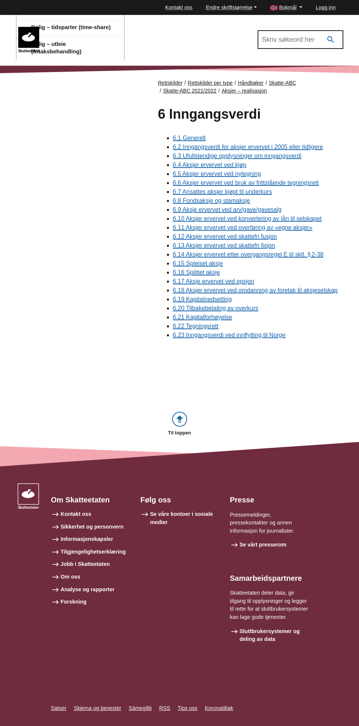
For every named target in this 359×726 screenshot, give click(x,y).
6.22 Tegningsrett (195, 326)
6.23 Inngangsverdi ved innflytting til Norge (229, 335)
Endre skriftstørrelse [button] (229, 7)
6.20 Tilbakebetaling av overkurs (215, 308)
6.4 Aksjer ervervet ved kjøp (209, 165)
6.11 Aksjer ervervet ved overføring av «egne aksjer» (242, 227)
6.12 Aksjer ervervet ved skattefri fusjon (225, 236)
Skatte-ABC (282, 83)
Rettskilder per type (210, 83)
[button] (286, 8)
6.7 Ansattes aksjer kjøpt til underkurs (222, 191)
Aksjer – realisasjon (244, 91)
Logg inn (326, 7)
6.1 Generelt (189, 138)
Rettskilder (170, 83)
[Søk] (331, 39)
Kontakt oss (178, 7)
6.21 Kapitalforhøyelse (202, 317)
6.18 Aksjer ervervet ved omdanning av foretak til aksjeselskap (255, 290)
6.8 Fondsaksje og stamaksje (211, 200)
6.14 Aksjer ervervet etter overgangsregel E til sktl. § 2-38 (248, 254)
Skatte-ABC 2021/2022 (78, 30)
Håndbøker (251, 83)
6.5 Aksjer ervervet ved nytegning (217, 174)
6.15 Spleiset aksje (198, 263)
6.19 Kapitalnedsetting (202, 299)
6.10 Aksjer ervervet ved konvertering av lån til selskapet (247, 218)
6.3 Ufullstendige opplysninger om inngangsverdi (237, 156)
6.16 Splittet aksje (196, 272)
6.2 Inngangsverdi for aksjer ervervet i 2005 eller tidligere (248, 147)
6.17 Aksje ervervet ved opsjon (213, 281)
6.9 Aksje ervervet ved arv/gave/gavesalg (227, 209)
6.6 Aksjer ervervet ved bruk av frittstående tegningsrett (246, 183)
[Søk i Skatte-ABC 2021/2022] (300, 39)
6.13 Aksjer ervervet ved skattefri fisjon (224, 245)
